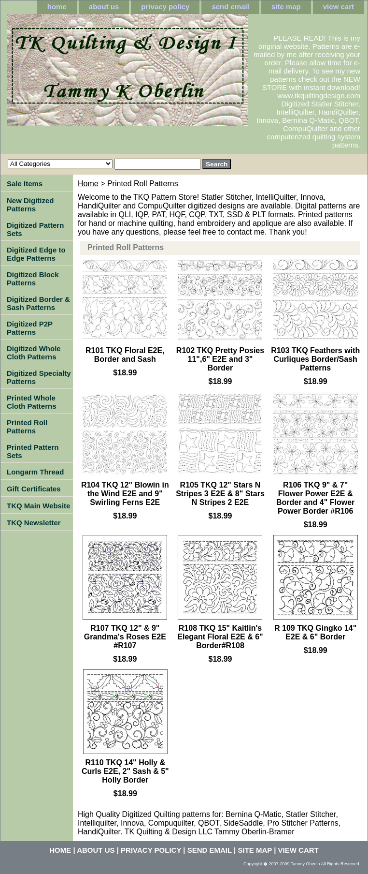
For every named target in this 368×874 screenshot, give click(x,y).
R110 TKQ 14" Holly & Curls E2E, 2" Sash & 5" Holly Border (125, 771)
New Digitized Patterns (30, 204)
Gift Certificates (34, 489)
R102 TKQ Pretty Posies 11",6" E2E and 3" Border (220, 359)
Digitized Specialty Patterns (39, 377)
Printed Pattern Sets (33, 451)
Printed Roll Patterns (27, 426)
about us (104, 6)
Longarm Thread (35, 472)
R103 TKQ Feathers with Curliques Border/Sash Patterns (315, 359)
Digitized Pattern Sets (35, 229)
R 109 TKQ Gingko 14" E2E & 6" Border (315, 632)
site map (286, 6)
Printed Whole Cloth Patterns (32, 402)
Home (88, 183)
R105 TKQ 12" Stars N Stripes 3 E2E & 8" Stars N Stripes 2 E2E (220, 493)
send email (230, 6)
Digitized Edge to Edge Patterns (36, 254)
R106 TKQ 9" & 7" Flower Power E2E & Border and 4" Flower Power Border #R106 (315, 498)
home (57, 6)
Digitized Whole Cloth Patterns (34, 352)
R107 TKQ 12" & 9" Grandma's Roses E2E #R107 (125, 637)
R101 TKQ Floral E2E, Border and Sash (125, 354)
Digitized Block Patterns (33, 278)
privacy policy (165, 6)
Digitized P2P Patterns (30, 328)
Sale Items (24, 183)
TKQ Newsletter (34, 522)
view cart (338, 6)
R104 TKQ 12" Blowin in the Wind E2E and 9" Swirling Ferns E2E (125, 493)
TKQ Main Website (38, 506)
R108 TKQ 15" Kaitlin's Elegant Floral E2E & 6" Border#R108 (220, 637)
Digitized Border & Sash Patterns (38, 303)
